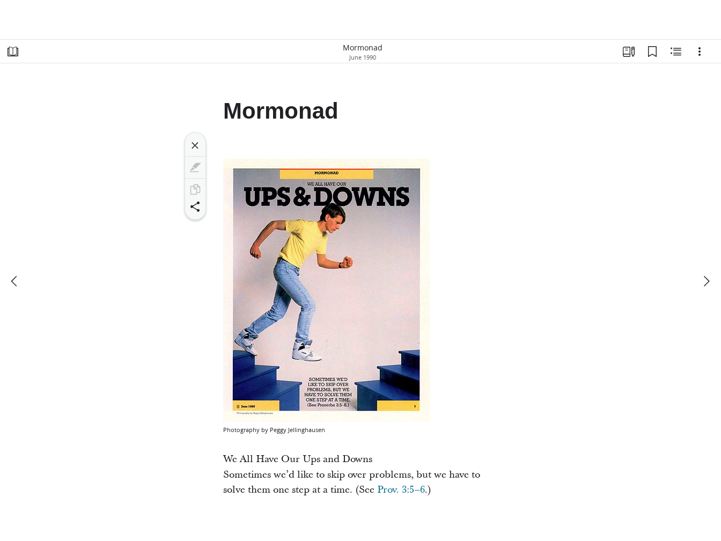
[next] (706, 281)
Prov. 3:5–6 (401, 489)
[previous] (15, 281)
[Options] (699, 51)
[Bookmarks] (652, 51)
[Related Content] (676, 51)
